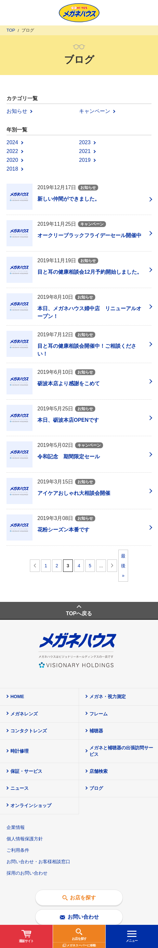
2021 (85, 151)
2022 (12, 151)
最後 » (123, 565)
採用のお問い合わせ (27, 873)
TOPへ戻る (79, 613)
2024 (12, 142)
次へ (112, 565)
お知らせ (17, 111)
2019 (85, 160)
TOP (11, 30)
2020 (12, 160)
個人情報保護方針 (25, 838)
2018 (12, 169)
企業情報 (16, 827)
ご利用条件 (18, 850)
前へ (35, 565)
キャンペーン (94, 111)
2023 (85, 142)
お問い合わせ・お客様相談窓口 (38, 861)
